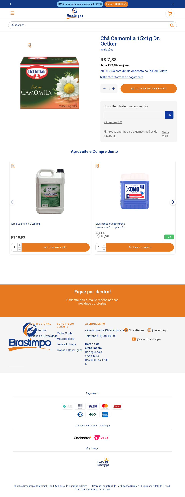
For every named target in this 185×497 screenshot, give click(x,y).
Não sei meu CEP (113, 122)
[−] (104, 88)
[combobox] (92, 25)
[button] (121, 76)
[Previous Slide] (10, 4)
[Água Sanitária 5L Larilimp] (50, 208)
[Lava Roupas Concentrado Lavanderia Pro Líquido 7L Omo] (135, 208)
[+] (113, 88)
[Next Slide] (173, 4)
